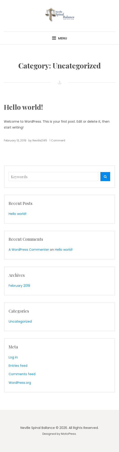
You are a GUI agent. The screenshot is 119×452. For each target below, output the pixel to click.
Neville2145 (39, 140)
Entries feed (18, 365)
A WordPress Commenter (29, 249)
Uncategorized (20, 321)
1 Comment (57, 141)
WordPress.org (20, 382)
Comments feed (22, 374)
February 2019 (19, 285)
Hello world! (23, 107)
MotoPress (68, 434)
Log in (13, 357)
